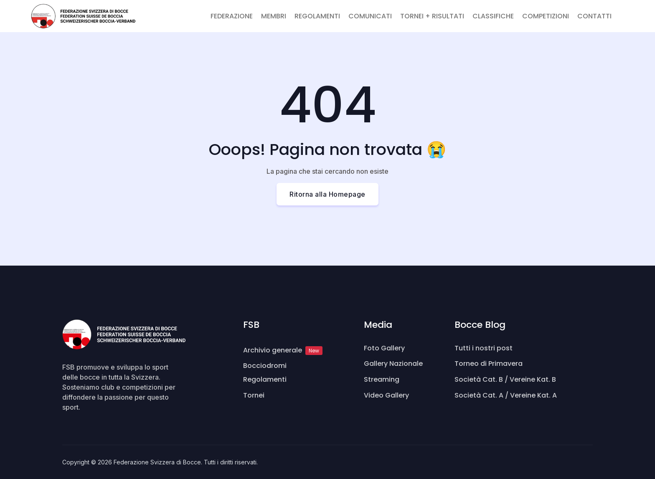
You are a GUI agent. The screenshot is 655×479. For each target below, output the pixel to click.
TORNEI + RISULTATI (432, 16)
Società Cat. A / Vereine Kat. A (505, 395)
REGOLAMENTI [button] (317, 16)
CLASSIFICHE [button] (493, 16)
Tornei (253, 395)
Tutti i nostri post (483, 348)
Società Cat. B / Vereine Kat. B (505, 379)
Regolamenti (265, 379)
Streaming (381, 379)
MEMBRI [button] (273, 16)
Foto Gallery (384, 348)
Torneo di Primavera (488, 363)
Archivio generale (282, 350)
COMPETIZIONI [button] (545, 16)
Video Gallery (386, 395)
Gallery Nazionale (393, 363)
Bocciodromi (265, 365)
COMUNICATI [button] (370, 16)
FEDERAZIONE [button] (232, 16)
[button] (620, 11)
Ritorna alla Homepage (327, 194)
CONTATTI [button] (594, 16)
